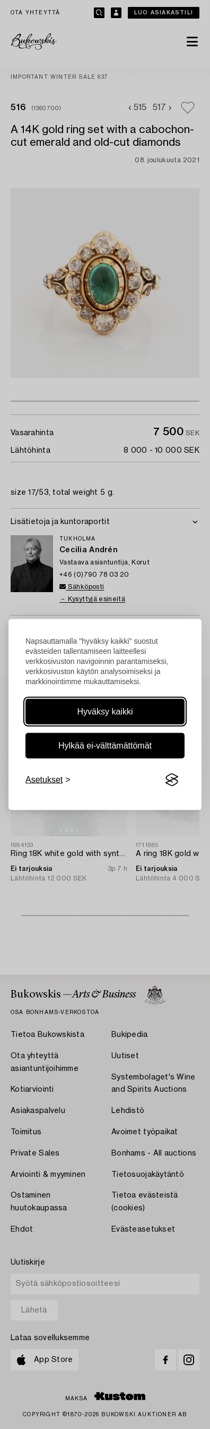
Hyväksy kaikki (105, 711)
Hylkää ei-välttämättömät (105, 745)
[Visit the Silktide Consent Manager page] (172, 780)
